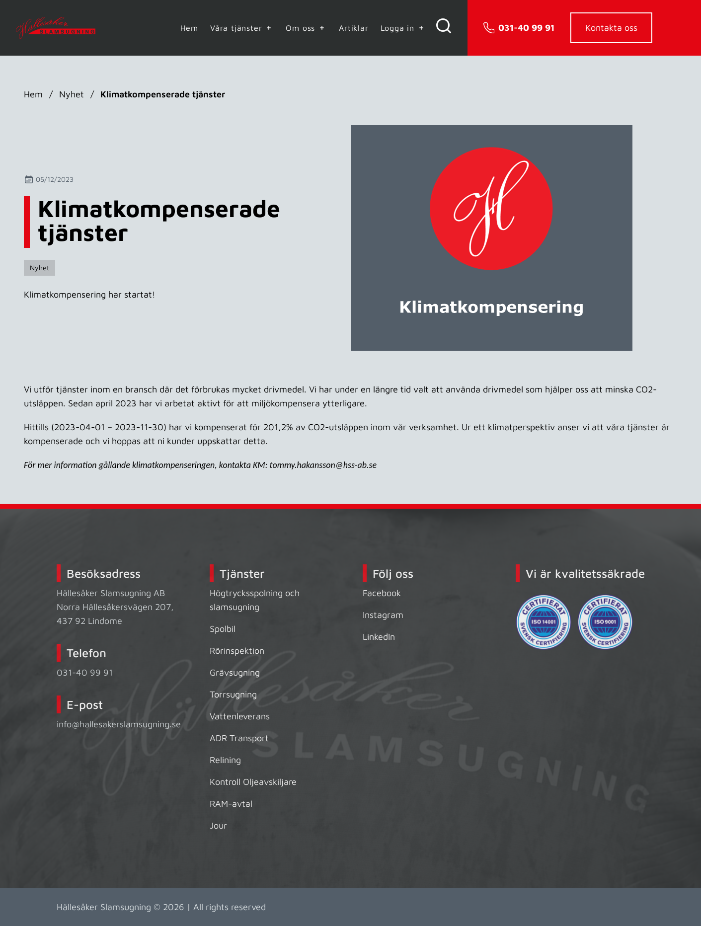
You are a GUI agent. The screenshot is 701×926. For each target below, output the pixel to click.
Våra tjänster (242, 28)
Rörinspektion (237, 650)
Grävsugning (235, 672)
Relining (225, 760)
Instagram (383, 615)
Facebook (382, 593)
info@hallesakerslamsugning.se (119, 724)
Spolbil (222, 628)
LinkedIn (379, 636)
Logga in (403, 28)
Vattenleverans (240, 716)
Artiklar (353, 27)
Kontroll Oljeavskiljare (253, 781)
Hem (189, 27)
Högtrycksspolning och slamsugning (255, 600)
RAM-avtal (231, 803)
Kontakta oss (611, 27)
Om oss (306, 28)
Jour (218, 825)
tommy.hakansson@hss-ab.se (323, 465)
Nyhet (71, 94)
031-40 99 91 (85, 672)
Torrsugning (233, 694)
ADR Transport (239, 738)
